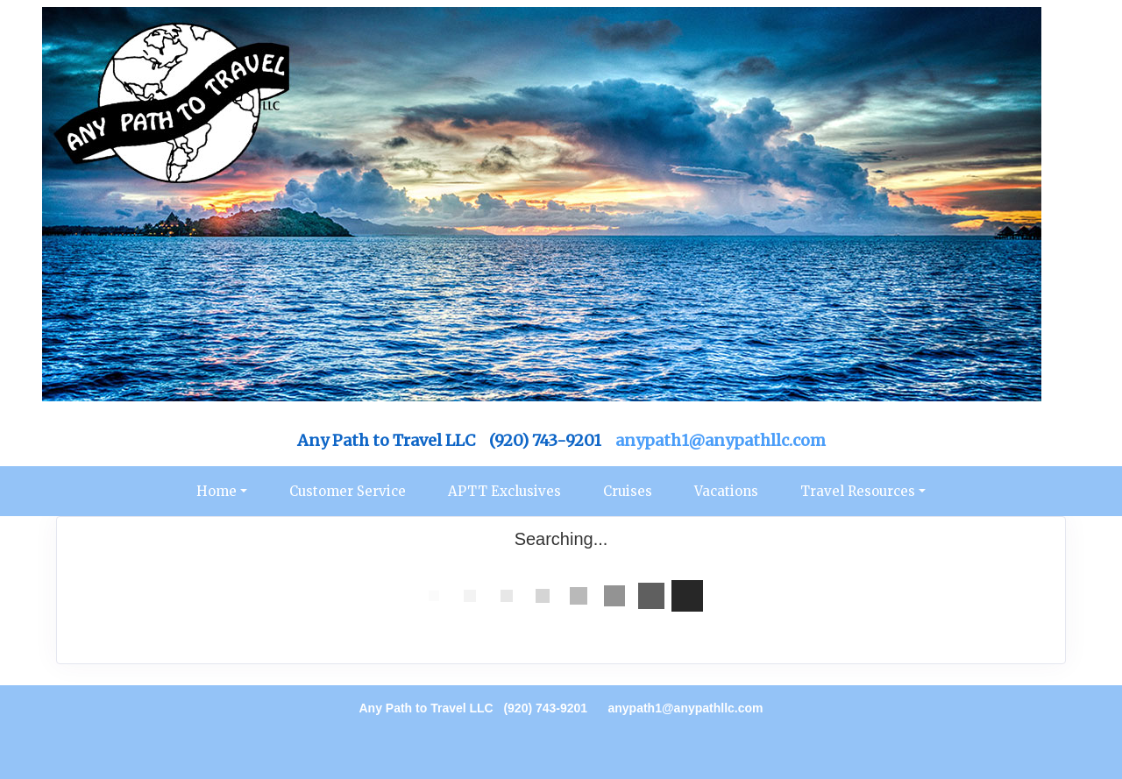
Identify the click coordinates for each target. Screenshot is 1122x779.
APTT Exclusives (504, 491)
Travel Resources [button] (857, 491)
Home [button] (216, 491)
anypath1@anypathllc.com (720, 440)
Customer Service (347, 491)
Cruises (627, 491)
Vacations (726, 491)
